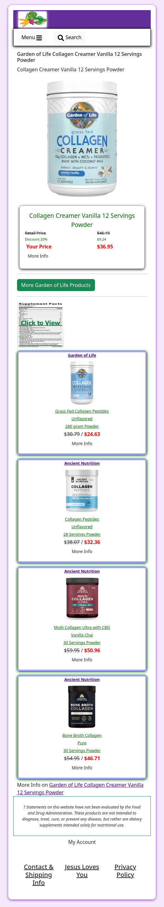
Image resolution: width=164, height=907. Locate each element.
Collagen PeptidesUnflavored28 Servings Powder (82, 526)
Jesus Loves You (82, 870)
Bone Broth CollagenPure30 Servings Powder (82, 742)
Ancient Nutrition (82, 463)
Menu (31, 37)
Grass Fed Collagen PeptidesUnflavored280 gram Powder (82, 418)
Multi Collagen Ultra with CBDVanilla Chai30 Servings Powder (82, 634)
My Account (82, 841)
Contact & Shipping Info (39, 874)
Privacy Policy (125, 870)
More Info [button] (38, 256)
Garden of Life (82, 355)
